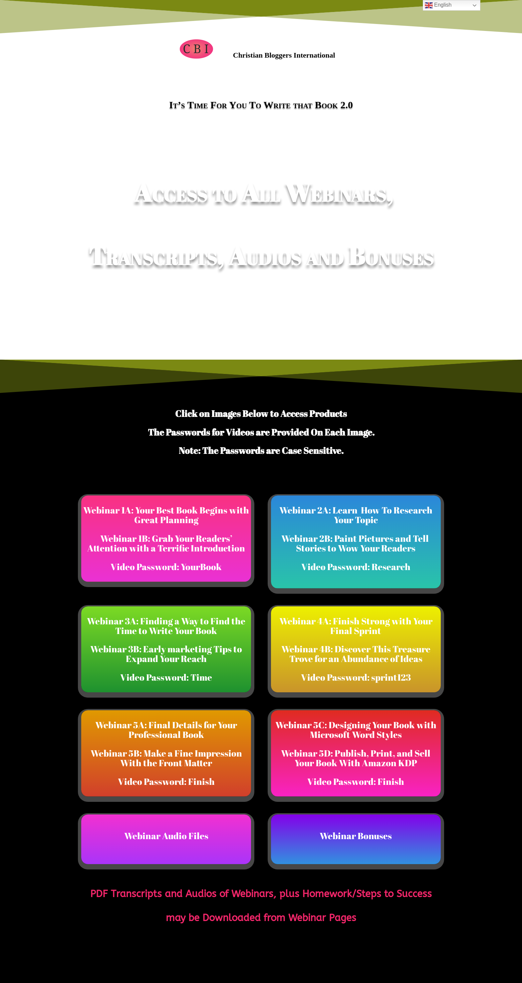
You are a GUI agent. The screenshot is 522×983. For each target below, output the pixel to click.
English (438, 5)
